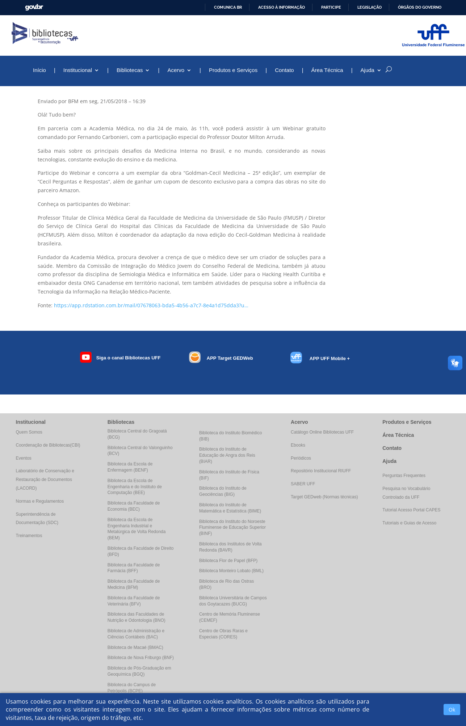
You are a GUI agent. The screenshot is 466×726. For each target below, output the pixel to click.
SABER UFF (303, 483)
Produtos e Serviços (233, 70)
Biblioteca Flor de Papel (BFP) (228, 560)
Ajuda (367, 70)
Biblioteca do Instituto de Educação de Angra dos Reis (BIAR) (227, 455)
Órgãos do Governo (419, 7)
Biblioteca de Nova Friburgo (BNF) (141, 657)
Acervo (175, 70)
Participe (331, 7)
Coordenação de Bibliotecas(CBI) (48, 445)
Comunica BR (228, 7)
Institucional (77, 70)
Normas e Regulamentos (40, 501)
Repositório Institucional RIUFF (321, 470)
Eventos (24, 458)
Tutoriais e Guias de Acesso (409, 522)
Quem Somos (29, 432)
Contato (284, 70)
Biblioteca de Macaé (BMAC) (135, 647)
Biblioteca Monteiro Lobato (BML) (231, 570)
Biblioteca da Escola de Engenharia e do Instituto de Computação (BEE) (135, 486)
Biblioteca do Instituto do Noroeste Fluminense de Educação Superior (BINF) (232, 527)
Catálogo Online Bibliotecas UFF (322, 432)
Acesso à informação (281, 7)
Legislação (369, 7)
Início (39, 70)
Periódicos (301, 458)
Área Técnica (327, 70)
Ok (452, 709)
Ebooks (298, 445)
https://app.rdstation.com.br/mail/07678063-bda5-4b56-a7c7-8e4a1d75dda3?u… (151, 305)
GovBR (34, 7)
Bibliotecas (130, 70)
